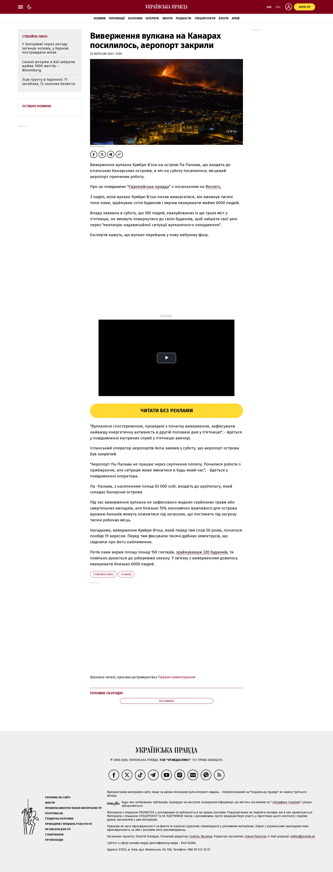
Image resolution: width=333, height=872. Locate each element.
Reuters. (213, 186)
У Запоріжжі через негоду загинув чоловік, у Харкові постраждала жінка (45, 48)
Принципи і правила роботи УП (68, 823)
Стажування (54, 834)
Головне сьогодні (106, 693)
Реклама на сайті (58, 797)
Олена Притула (255, 836)
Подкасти (183, 18)
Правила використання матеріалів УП (73, 808)
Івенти (167, 18)
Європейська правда (149, 186)
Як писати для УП (58, 829)
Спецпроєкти (205, 18)
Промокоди (54, 839)
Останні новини (36, 106)
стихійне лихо (103, 574)
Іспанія (126, 574)
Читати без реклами (166, 410)
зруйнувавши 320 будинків (201, 552)
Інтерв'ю (152, 18)
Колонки (135, 18)
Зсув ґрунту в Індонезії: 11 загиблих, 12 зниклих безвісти (48, 81)
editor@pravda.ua (303, 836)
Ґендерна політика (59, 818)
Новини (100, 18)
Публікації (117, 18)
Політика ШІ (54, 813)
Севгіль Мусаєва (200, 836)
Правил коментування (176, 677)
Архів (236, 18)
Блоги (223, 18)
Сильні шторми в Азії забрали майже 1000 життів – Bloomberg (48, 66)
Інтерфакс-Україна (285, 802)
